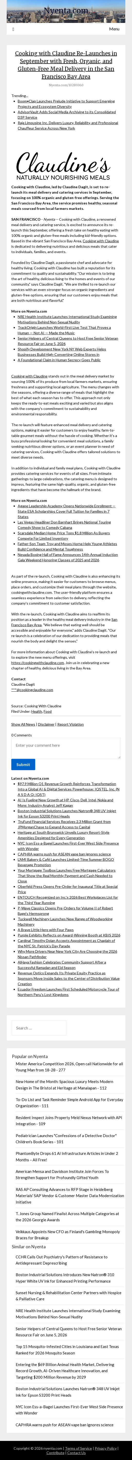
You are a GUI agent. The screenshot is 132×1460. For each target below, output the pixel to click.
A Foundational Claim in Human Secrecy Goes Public (59, 360)
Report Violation (70, 724)
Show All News (23, 724)
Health (36, 711)
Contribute (55, 1452)
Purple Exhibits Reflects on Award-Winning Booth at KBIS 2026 (69, 935)
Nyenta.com (66, 10)
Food (48, 711)
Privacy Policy (106, 1448)
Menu (114, 28)
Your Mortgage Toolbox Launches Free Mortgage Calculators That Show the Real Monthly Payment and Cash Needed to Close (67, 875)
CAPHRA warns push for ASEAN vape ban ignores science (64, 854)
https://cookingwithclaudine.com (37, 662)
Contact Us (76, 1452)
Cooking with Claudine (101, 241)
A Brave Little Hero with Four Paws (46, 929)
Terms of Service (78, 1448)
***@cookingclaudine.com (32, 690)
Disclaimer (46, 724)
